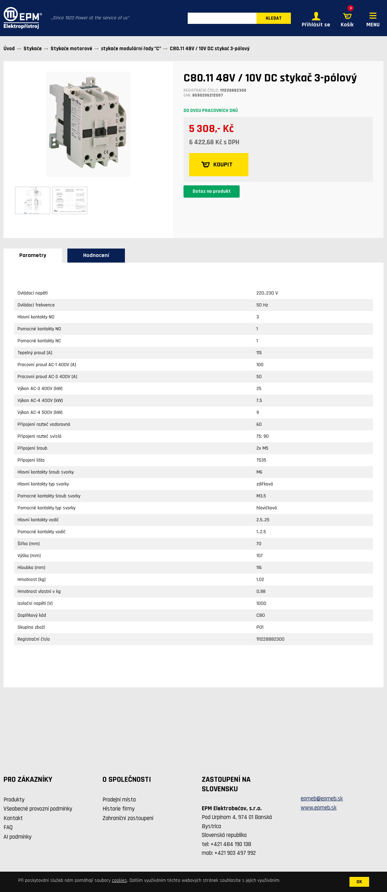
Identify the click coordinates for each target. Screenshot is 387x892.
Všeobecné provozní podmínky (38, 809)
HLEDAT (274, 18)
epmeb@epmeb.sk (322, 798)
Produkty (14, 800)
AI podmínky (18, 837)
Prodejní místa (119, 800)
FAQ (8, 827)
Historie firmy (118, 809)
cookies (119, 880)
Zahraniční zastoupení (127, 818)
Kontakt (13, 818)
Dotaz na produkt (212, 191)
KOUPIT (217, 164)
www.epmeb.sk (318, 808)
